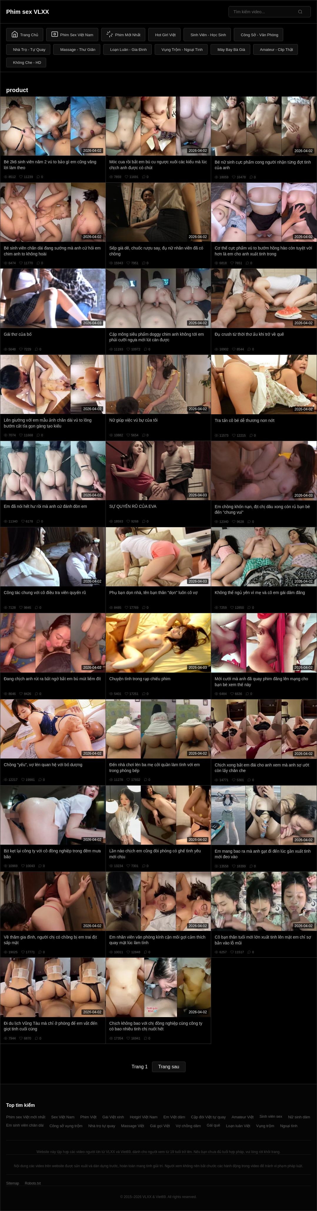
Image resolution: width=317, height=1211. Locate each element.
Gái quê (213, 1125)
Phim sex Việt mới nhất (25, 1117)
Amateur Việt (243, 1117)
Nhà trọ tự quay (101, 1126)
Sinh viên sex (270, 1116)
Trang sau (168, 1066)
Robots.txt (33, 1183)
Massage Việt (132, 1126)
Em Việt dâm (174, 1117)
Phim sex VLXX (27, 12)
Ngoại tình (288, 1126)
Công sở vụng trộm (65, 1126)
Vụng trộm (265, 1126)
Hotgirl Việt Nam (143, 1117)
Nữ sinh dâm (299, 1117)
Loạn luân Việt (238, 1126)
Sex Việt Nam (62, 1117)
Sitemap (12, 1183)
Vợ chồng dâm (188, 1126)
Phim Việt (88, 1117)
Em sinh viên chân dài (25, 1125)
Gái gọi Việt (160, 1126)
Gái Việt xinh (113, 1117)
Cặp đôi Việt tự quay (208, 1117)
